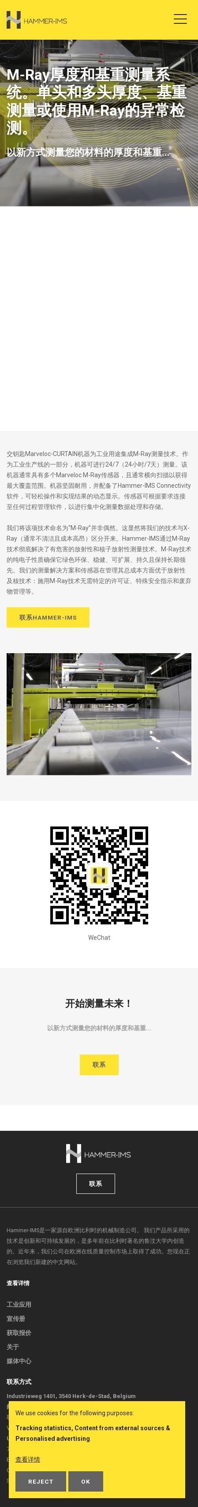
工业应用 (19, 1304)
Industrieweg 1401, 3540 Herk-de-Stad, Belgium (71, 1396)
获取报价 (19, 1332)
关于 (13, 1346)
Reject (40, 1481)
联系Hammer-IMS (48, 617)
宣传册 (16, 1318)
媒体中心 (19, 1361)
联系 (99, 1064)
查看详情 (27, 1459)
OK (85, 1481)
